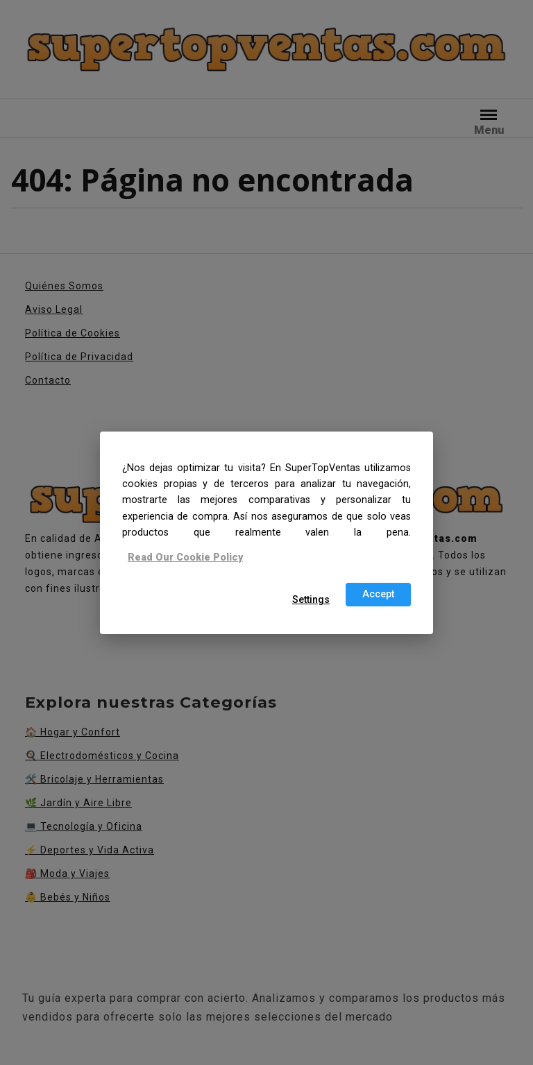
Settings (311, 600)
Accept (378, 594)
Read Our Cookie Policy (185, 557)
